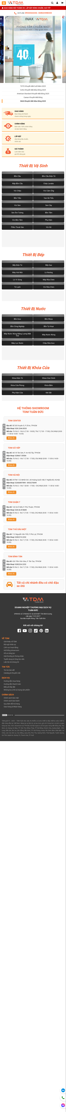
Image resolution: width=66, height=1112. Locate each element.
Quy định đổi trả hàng (12, 705)
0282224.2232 (20, 566)
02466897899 (20, 484)
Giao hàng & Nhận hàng (13, 708)
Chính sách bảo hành (12, 703)
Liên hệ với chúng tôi (11, 664)
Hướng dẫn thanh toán (12, 686)
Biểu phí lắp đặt (9, 689)
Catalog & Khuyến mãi (12, 675)
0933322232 (31, 13)
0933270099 (32, 484)
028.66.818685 (21, 512)
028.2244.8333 (21, 430)
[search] (52, 3)
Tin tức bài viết (9, 672)
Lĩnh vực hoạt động (11, 649)
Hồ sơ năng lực (9, 655)
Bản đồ (11, 440)
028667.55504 (20, 457)
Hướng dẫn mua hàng (12, 683)
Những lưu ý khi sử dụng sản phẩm (17, 692)
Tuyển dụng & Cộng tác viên (14, 661)
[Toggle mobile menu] (4, 3)
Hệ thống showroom (11, 652)
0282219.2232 (20, 539)
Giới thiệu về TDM (10, 643)
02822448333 (45, 13)
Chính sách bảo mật (11, 700)
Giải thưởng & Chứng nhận (14, 658)
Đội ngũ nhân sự (10, 646)
